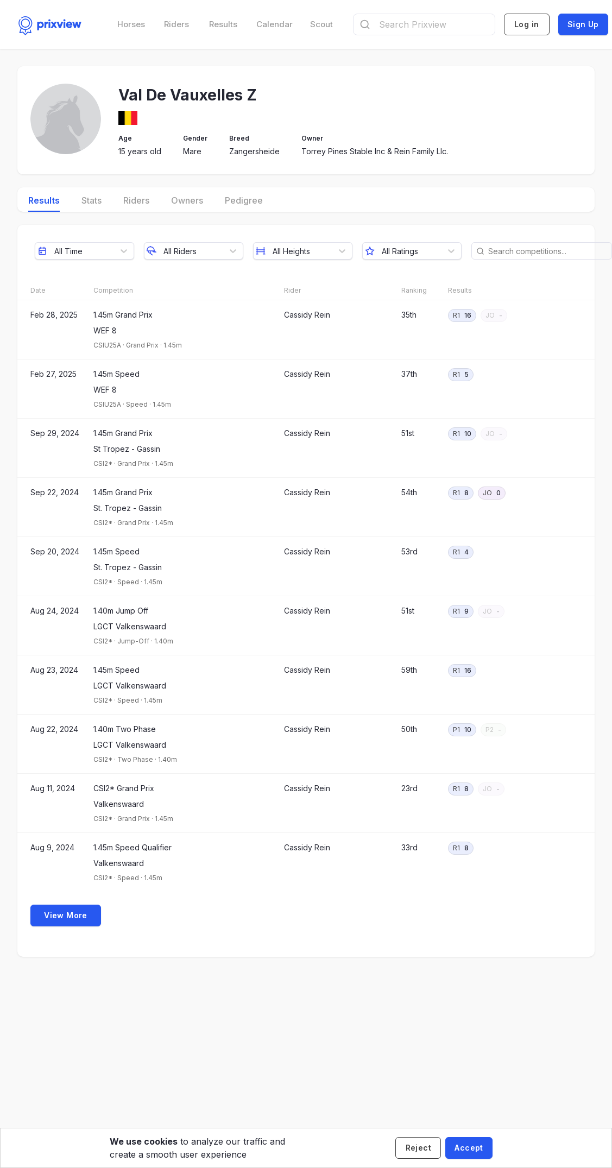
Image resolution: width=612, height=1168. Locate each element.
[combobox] (424, 24)
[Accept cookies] (468, 1148)
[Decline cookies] (418, 1148)
